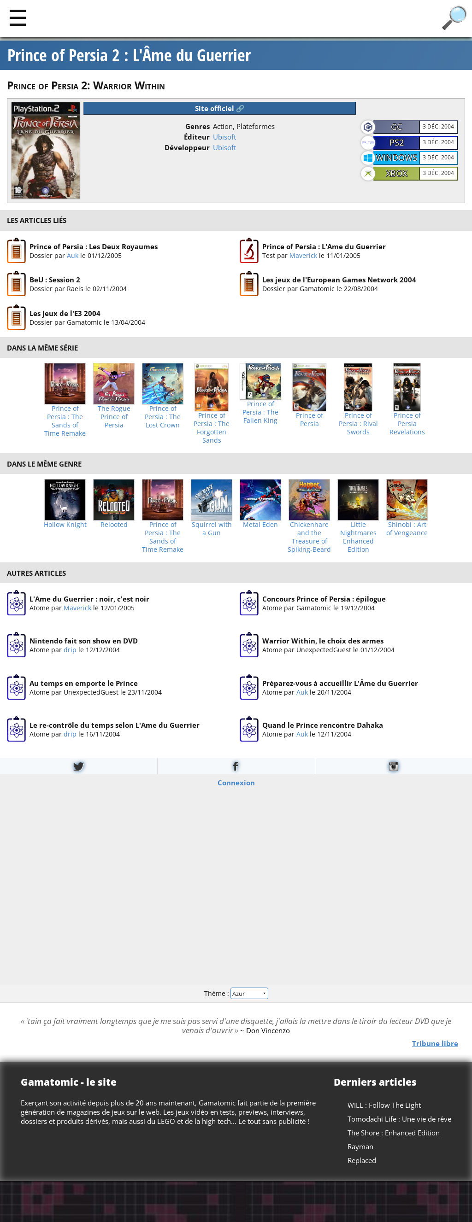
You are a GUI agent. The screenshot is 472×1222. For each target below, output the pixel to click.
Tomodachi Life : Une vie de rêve (399, 1118)
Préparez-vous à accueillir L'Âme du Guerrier (340, 683)
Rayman (360, 1146)
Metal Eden (260, 524)
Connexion (236, 782)
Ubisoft (224, 136)
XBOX (396, 173)
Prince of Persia (309, 419)
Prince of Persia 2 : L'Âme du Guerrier (129, 55)
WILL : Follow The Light (384, 1105)
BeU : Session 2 (55, 279)
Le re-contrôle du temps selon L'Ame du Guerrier (115, 725)
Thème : (236, 993)
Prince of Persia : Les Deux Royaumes (94, 246)
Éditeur (197, 136)
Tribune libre (435, 1042)
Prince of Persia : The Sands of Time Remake (65, 421)
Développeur (187, 147)
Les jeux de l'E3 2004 (65, 312)
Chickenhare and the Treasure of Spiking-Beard (309, 537)
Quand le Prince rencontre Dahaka (322, 725)
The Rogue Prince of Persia (114, 416)
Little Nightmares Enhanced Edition (358, 537)
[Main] (17, 17)
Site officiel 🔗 (220, 108)
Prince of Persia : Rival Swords (358, 423)
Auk (72, 255)
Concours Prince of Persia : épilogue (324, 598)
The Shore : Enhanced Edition (394, 1132)
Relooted (114, 524)
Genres (197, 126)
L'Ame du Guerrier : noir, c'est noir (89, 598)
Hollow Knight (65, 524)
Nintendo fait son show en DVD (84, 640)
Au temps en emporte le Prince (84, 683)
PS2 (396, 142)
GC (396, 126)
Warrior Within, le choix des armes (323, 640)
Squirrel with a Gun (212, 528)
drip (70, 649)
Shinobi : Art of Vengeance (407, 528)
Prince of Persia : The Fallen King (260, 412)
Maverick (303, 255)
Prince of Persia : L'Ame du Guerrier (324, 246)
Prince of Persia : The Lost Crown (163, 416)
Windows (396, 157)
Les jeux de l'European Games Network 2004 (339, 279)
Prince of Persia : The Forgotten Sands (212, 427)
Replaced (362, 1160)
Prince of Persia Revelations (407, 423)
